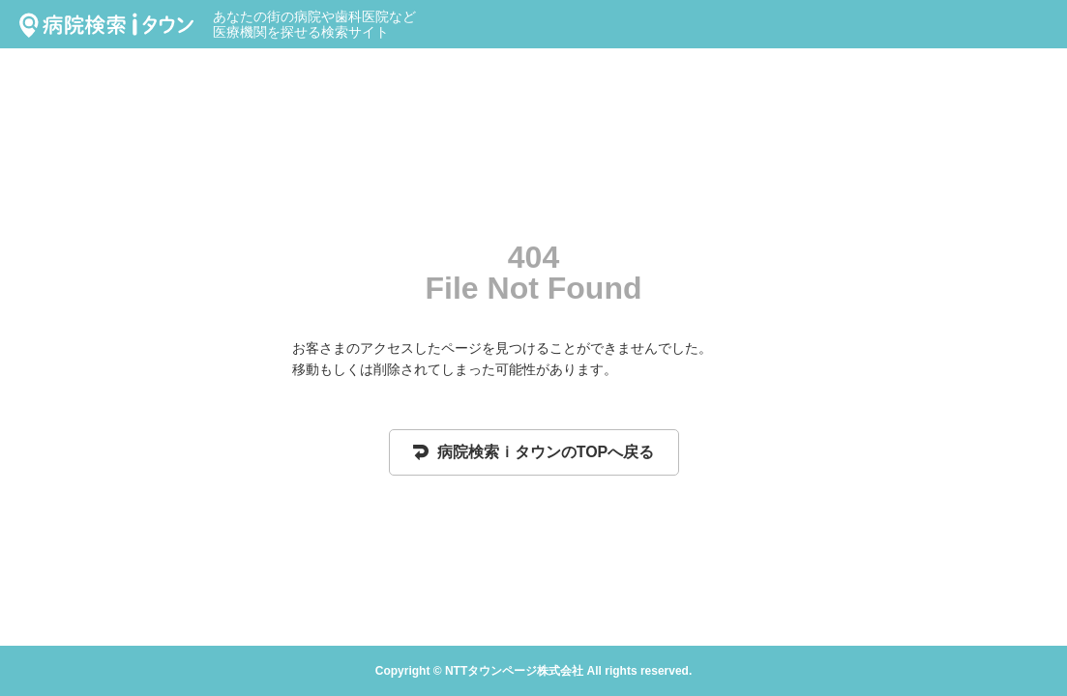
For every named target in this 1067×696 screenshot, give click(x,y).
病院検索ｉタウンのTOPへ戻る (534, 452)
